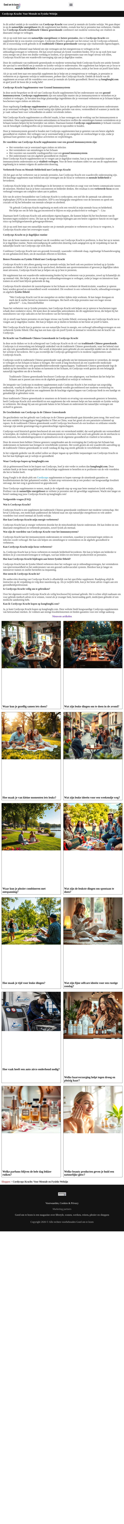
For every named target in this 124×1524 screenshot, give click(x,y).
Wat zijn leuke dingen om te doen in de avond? (91, 706)
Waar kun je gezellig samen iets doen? (24, 706)
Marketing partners (62, 1256)
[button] (70, 4)
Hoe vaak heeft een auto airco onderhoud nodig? (31, 1069)
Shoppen (6, 1229)
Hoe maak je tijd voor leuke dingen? (23, 983)
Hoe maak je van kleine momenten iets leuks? (29, 797)
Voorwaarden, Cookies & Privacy (62, 1250)
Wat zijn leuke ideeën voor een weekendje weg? (92, 797)
